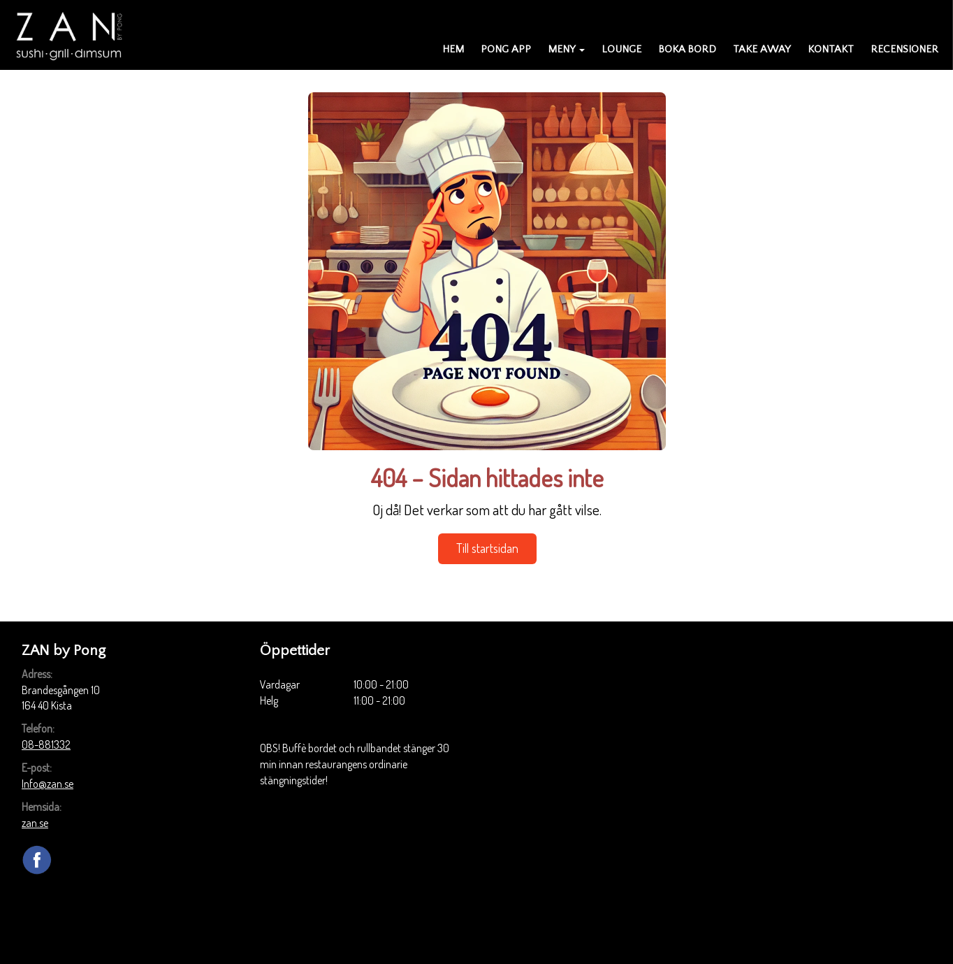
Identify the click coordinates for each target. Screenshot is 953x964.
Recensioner (904, 49)
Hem (453, 49)
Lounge (621, 49)
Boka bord (687, 49)
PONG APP (506, 49)
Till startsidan (487, 548)
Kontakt (831, 49)
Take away (762, 49)
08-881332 (46, 744)
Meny (566, 49)
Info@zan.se (47, 784)
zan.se (35, 823)
